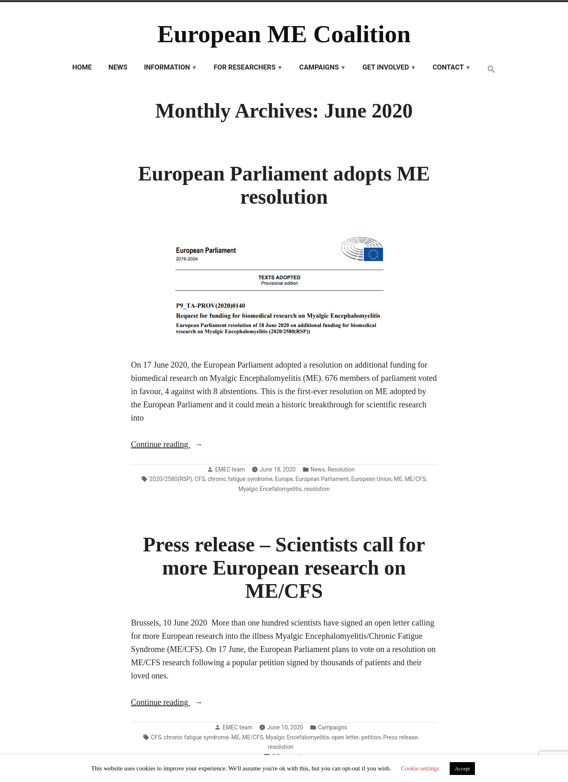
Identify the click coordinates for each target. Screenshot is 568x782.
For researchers (244, 67)
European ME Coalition (284, 34)
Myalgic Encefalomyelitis (270, 489)
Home (82, 67)
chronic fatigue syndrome (240, 479)
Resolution (341, 469)
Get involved (385, 67)
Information (167, 67)
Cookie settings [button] (420, 768)
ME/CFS (415, 479)
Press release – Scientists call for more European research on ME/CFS (284, 567)
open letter (345, 737)
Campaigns (319, 67)
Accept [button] (462, 768)
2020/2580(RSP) (170, 479)
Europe (284, 479)
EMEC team (230, 469)
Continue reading (179, 444)
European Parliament (322, 479)
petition (371, 737)
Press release (400, 737)
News (117, 67)
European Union (371, 479)
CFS (200, 479)
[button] (491, 70)
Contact (448, 67)
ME (398, 479)
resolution (317, 489)
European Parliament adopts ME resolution (284, 185)
